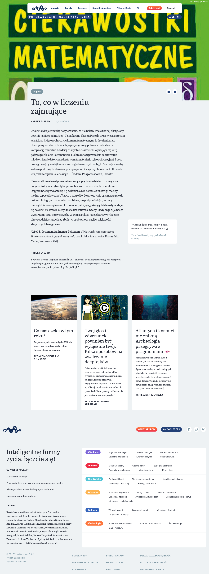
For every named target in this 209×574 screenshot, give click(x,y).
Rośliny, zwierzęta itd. (148, 483)
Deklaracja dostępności (155, 555)
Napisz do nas (114, 562)
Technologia (95, 523)
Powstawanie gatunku (119, 492)
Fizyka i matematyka (118, 452)
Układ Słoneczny (116, 466)
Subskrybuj (154, 8)
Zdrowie (93, 510)
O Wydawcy (79, 569)
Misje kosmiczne (146, 470)
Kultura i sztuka (167, 457)
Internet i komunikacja (150, 523)
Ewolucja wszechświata (119, 470)
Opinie (37, 91)
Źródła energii (175, 523)
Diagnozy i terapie (140, 510)
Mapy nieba (167, 470)
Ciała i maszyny (116, 528)
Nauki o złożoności (169, 452)
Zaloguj (171, 8)
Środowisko (95, 478)
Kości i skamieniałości (173, 479)
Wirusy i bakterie (116, 510)
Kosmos (93, 465)
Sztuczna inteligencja (118, 457)
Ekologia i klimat (116, 479)
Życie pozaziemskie (163, 466)
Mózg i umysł (143, 492)
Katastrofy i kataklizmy (119, 483)
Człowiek (93, 492)
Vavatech (22, 561)
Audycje (55, 8)
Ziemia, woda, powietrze (143, 479)
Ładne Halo (19, 558)
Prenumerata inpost (85, 562)
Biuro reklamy (115, 555)
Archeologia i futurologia (147, 497)
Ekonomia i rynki (144, 457)
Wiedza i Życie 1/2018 (143, 224)
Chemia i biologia (144, 452)
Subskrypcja (148, 429)
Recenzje (82, 8)
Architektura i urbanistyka (120, 523)
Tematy (68, 8)
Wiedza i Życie (124, 8)
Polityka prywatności (154, 562)
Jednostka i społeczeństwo (178, 497)
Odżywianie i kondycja (119, 514)
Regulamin (113, 569)
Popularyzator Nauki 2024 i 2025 (59, 17)
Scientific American (102, 8)
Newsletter (172, 429)
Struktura (93, 452)
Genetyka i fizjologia (118, 497)
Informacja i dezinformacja (121, 501)
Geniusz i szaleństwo (167, 492)
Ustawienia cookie (152, 569)
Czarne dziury (138, 466)
